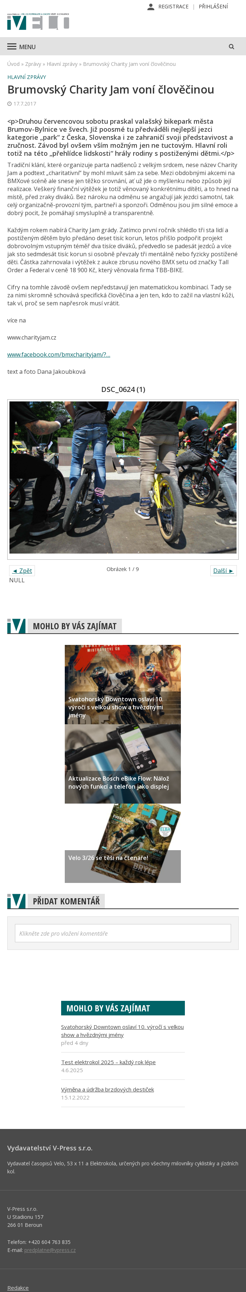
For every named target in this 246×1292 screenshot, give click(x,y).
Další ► (223, 571)
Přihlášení (213, 6)
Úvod (13, 63)
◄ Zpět (22, 571)
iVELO (38, 22)
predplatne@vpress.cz (50, 1250)
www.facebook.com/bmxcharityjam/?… (58, 354)
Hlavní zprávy (62, 63)
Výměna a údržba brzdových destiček (107, 1089)
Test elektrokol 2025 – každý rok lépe (108, 1062)
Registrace (173, 6)
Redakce (18, 1287)
